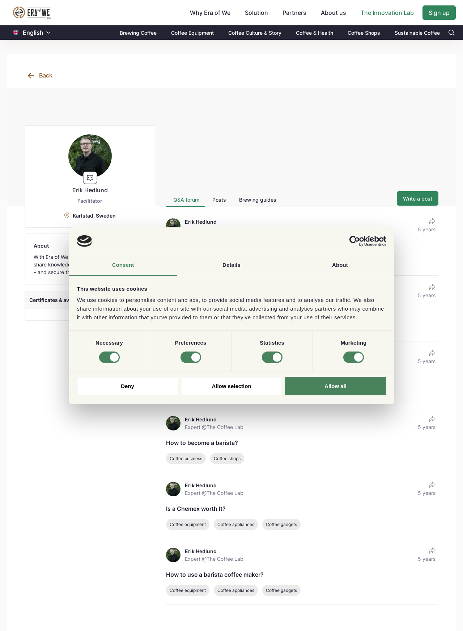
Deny (127, 386)
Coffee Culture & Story (254, 33)
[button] (48, 33)
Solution (256, 12)
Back (45, 75)
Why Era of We (210, 12)
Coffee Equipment (192, 33)
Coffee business (186, 458)
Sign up (439, 12)
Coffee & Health (314, 33)
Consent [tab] (123, 265)
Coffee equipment (188, 524)
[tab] (185, 200)
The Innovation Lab (387, 12)
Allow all (335, 386)
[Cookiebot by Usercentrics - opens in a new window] (354, 241)
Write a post (417, 198)
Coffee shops (227, 458)
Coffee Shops (364, 33)
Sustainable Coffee (417, 33)
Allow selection (231, 386)
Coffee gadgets (281, 524)
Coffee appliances (235, 524)
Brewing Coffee (138, 33)
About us (333, 12)
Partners (294, 12)
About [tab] (340, 265)
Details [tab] (231, 265)
